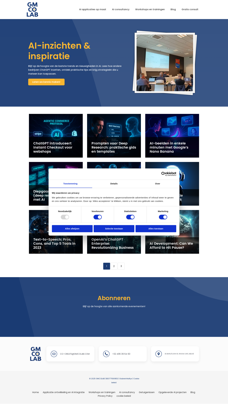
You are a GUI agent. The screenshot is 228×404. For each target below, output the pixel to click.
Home (36, 392)
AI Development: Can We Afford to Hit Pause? (169, 246)
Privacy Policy (106, 396)
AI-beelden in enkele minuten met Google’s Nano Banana (172, 150)
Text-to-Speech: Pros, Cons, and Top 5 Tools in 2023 (54, 246)
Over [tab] (157, 183)
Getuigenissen (147, 392)
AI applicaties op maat (87, 9)
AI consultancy (116, 9)
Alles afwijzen (72, 228)
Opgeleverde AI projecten (172, 392)
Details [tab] (114, 183)
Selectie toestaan (114, 228)
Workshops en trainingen (147, 9)
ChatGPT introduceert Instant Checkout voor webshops (50, 148)
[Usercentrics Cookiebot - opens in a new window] (163, 174)
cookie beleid (123, 396)
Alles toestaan (155, 228)
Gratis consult (189, 9)
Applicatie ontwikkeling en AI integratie (64, 392)
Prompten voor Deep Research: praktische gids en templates (113, 148)
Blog (171, 9)
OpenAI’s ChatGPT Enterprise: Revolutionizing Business (113, 246)
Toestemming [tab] (70, 183)
